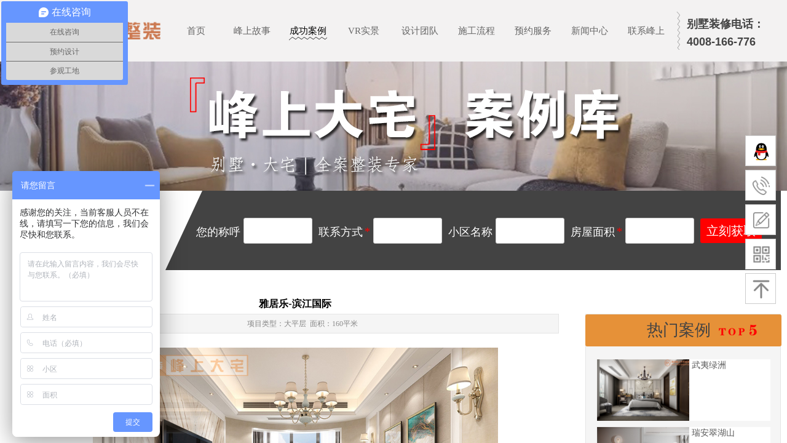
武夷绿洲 (709, 365)
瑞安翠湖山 (713, 432)
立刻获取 (731, 230)
